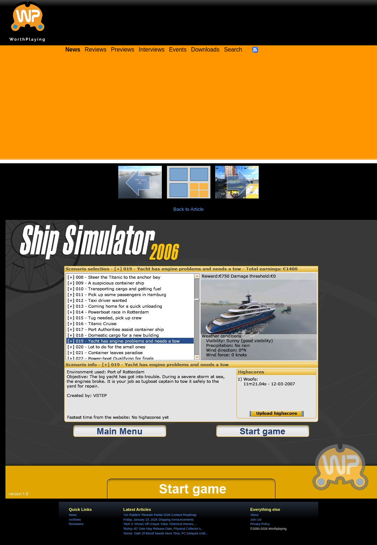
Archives (75, 519)
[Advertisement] (188, 109)
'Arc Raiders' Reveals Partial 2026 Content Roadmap (160, 515)
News (73, 515)
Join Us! (256, 519)
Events (178, 49)
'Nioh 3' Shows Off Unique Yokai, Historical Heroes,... (160, 524)
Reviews (96, 49)
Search (233, 49)
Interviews (151, 49)
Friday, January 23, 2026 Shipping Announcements (158, 519)
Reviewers (76, 524)
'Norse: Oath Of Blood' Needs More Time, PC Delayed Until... (165, 533)
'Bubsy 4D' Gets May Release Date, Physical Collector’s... (163, 528)
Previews (122, 49)
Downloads (205, 49)
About (254, 515)
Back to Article (188, 209)
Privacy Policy (260, 524)
